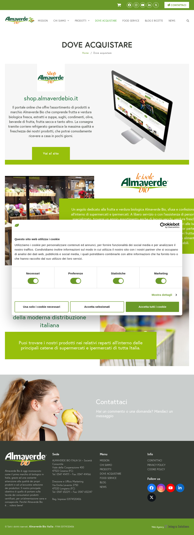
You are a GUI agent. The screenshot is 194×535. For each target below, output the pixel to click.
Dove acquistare (110, 473)
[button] (188, 20)
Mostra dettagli (162, 294)
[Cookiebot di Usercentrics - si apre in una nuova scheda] (162, 225)
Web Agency (170, 527)
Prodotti (105, 469)
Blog (103, 482)
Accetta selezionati (97, 306)
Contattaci (176, 5)
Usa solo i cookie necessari (41, 306)
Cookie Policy (156, 469)
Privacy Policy (156, 465)
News (103, 487)
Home (85, 53)
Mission (104, 460)
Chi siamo (106, 465)
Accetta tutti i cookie (152, 306)
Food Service (108, 478)
